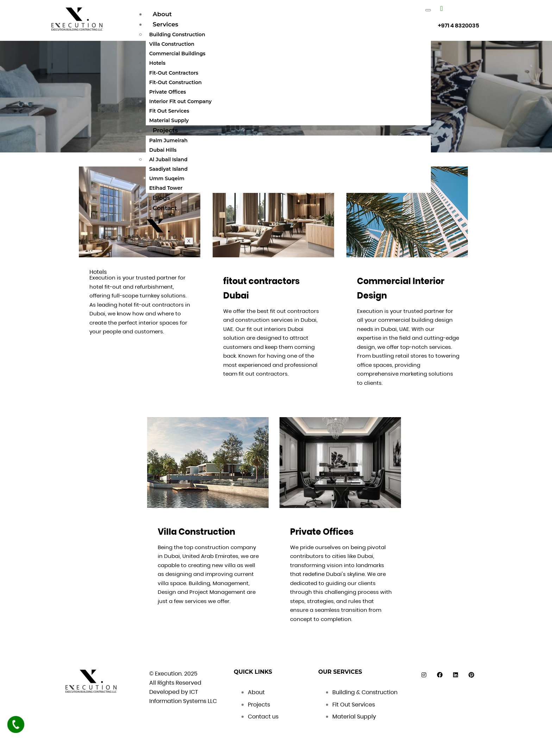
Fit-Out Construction (175, 82)
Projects (165, 130)
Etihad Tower (166, 188)
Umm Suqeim (166, 178)
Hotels (157, 63)
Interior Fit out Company (180, 101)
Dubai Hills (163, 150)
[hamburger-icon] (428, 10)
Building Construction (177, 34)
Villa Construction (171, 44)
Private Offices (167, 92)
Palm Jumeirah (168, 140)
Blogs (161, 197)
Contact (165, 208)
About (162, 14)
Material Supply (169, 120)
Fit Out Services (169, 111)
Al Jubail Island (168, 159)
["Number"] (441, 8)
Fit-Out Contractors (174, 73)
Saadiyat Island (168, 169)
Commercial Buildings (177, 53)
